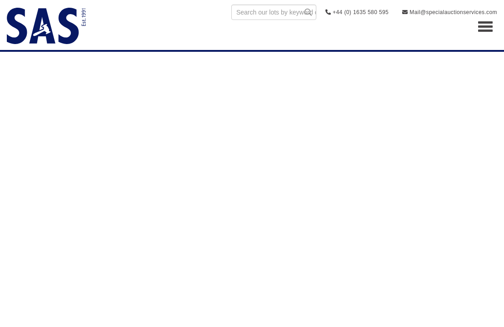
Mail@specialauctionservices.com (449, 12)
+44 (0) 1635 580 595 (357, 12)
